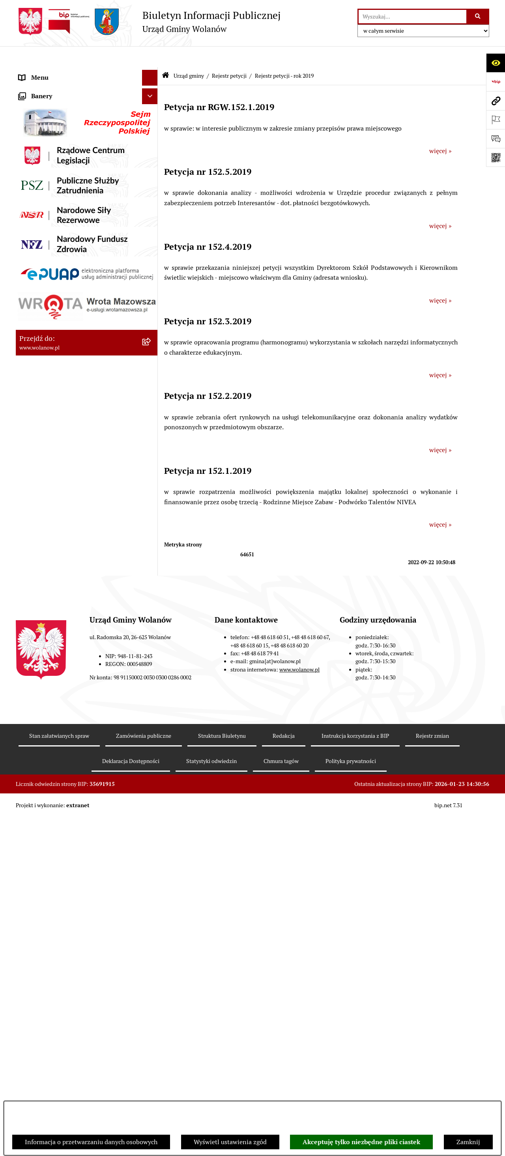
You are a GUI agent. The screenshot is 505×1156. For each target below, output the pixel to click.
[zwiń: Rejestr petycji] (151, 595)
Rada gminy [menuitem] (35, 120)
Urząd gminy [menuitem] (37, 135)
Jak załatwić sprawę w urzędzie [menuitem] (62, 825)
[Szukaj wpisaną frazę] (478, 16)
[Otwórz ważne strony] (495, 119)
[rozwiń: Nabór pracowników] (151, 1062)
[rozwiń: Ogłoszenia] (151, 841)
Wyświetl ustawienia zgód (230, 1142)
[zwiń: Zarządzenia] (151, 177)
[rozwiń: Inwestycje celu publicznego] (151, 983)
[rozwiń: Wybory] (151, 999)
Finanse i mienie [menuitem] (42, 872)
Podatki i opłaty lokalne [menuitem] (52, 888)
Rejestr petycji (229, 54)
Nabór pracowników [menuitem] (47, 1062)
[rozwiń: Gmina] (151, 88)
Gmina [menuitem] (28, 88)
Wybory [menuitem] (29, 999)
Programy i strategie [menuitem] (47, 936)
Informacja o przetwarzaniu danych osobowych (91, 1142)
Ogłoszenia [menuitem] (34, 841)
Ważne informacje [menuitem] (44, 104)
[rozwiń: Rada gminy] (151, 120)
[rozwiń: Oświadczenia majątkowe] (151, 920)
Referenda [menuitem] (33, 1014)
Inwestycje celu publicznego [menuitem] (58, 983)
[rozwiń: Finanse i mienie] (151, 873)
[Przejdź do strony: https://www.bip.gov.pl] (495, 81)
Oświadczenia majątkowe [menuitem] (54, 920)
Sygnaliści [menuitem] (33, 1078)
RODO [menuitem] (28, 72)
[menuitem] (87, 156)
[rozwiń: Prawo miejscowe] (151, 857)
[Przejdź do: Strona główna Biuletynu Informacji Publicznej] (165, 55)
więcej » (440, 130)
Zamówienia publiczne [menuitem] (51, 967)
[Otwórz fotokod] (495, 157)
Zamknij (468, 1142)
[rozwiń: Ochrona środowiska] (151, 1030)
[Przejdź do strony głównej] (148, 22)
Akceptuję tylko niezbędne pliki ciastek (361, 1142)
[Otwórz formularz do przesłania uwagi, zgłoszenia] (495, 138)
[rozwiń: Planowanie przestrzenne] (151, 951)
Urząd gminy (189, 54)
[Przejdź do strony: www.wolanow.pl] (495, 100)
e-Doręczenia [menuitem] (37, 1093)
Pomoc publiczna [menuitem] (43, 904)
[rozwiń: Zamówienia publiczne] (151, 967)
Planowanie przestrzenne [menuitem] (55, 951)
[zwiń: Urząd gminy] (151, 136)
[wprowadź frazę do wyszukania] (412, 16)
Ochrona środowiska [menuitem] (47, 1030)
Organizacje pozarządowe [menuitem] (55, 1046)
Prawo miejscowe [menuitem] (43, 857)
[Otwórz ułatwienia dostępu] (495, 62)
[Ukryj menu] (150, 57)
